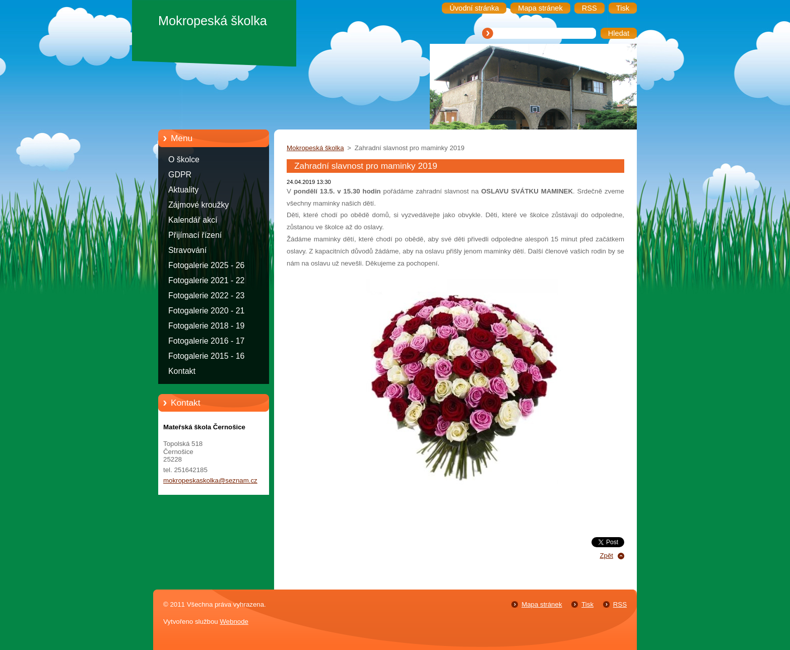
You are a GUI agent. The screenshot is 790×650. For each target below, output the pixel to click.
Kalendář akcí (192, 220)
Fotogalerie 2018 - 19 (206, 325)
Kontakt (181, 371)
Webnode (234, 621)
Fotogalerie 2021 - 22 (206, 280)
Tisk (587, 604)
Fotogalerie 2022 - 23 (206, 295)
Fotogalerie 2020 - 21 (206, 310)
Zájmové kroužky (198, 205)
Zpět (606, 555)
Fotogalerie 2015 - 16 (206, 356)
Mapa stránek (541, 604)
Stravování (187, 250)
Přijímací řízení (195, 235)
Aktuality (183, 189)
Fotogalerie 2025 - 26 (206, 265)
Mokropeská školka (315, 148)
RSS (620, 604)
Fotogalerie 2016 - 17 (206, 341)
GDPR (179, 174)
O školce (184, 159)
